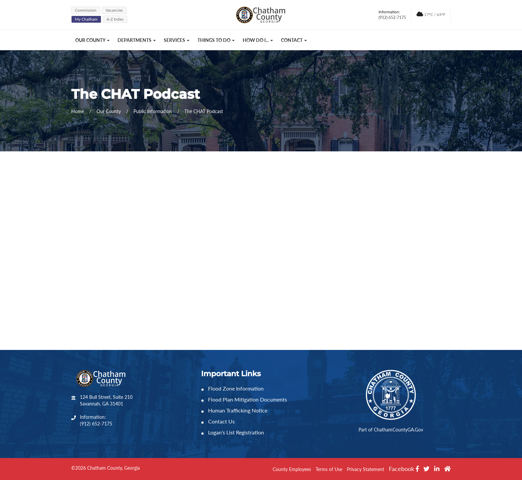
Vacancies (114, 10)
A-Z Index (115, 19)
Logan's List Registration (232, 432)
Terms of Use (329, 469)
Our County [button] (92, 40)
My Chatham (86, 19)
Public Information (153, 111)
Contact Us (218, 421)
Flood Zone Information (232, 388)
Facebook (404, 468)
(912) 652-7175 (96, 423)
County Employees (292, 469)
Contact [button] (294, 40)
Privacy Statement (365, 469)
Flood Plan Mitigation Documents (244, 399)
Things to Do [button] (216, 40)
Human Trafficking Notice (234, 410)
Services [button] (176, 40)
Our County (109, 111)
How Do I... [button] (258, 40)
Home (77, 111)
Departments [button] (137, 40)
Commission (86, 10)
